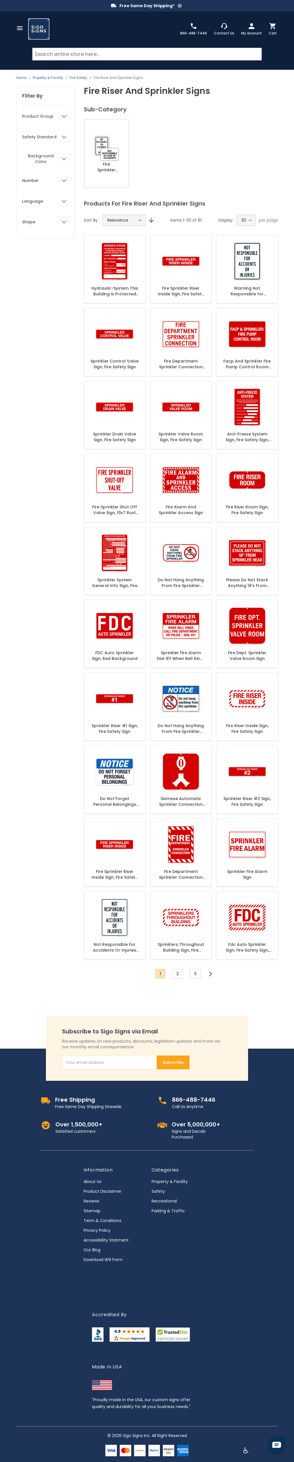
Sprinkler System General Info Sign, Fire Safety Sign (114, 582)
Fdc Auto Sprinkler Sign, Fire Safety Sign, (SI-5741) (247, 947)
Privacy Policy (97, 1230)
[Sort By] (124, 220)
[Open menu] (20, 28)
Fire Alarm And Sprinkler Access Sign (181, 510)
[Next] (210, 974)
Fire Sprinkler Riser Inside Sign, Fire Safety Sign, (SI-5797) (115, 874)
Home (21, 77)
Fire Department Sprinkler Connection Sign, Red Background (181, 874)
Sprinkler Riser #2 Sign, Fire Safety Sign (247, 801)
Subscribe (173, 1062)
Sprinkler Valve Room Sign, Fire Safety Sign (180, 437)
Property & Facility (48, 77)
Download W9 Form (103, 1259)
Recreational (164, 1201)
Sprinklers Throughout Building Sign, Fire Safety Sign (181, 947)
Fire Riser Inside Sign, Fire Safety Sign (247, 728)
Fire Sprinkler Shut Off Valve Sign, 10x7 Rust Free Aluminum (114, 510)
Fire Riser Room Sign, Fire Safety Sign (247, 510)
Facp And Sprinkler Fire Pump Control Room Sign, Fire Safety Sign (247, 364)
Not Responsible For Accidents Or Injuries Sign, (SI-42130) (114, 947)
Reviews (91, 1201)
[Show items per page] (246, 220)
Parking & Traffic (168, 1211)
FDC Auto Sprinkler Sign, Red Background (115, 655)
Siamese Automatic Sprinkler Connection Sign (181, 801)
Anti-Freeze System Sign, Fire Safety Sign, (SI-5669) (247, 437)
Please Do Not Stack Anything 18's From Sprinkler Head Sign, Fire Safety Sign (247, 582)
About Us (92, 1181)
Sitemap (92, 1211)
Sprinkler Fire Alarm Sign (247, 874)
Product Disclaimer (102, 1191)
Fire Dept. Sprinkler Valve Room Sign (247, 655)
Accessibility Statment (106, 1240)
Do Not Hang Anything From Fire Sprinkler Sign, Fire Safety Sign (181, 582)
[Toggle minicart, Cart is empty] (273, 29)
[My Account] (251, 29)
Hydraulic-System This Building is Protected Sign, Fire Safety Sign (114, 291)
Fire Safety (78, 77)
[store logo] (38, 29)
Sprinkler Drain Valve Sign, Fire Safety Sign (114, 437)
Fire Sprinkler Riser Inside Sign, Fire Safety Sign (181, 291)
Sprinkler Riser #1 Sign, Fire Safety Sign (115, 728)
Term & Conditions (102, 1220)
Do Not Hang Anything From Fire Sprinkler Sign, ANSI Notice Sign (181, 728)
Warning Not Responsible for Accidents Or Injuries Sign (247, 291)
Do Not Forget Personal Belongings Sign (114, 801)
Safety (158, 1191)
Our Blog (92, 1250)
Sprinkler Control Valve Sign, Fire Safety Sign (114, 364)
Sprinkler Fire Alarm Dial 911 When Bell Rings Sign (181, 655)
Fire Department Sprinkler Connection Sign (181, 364)
